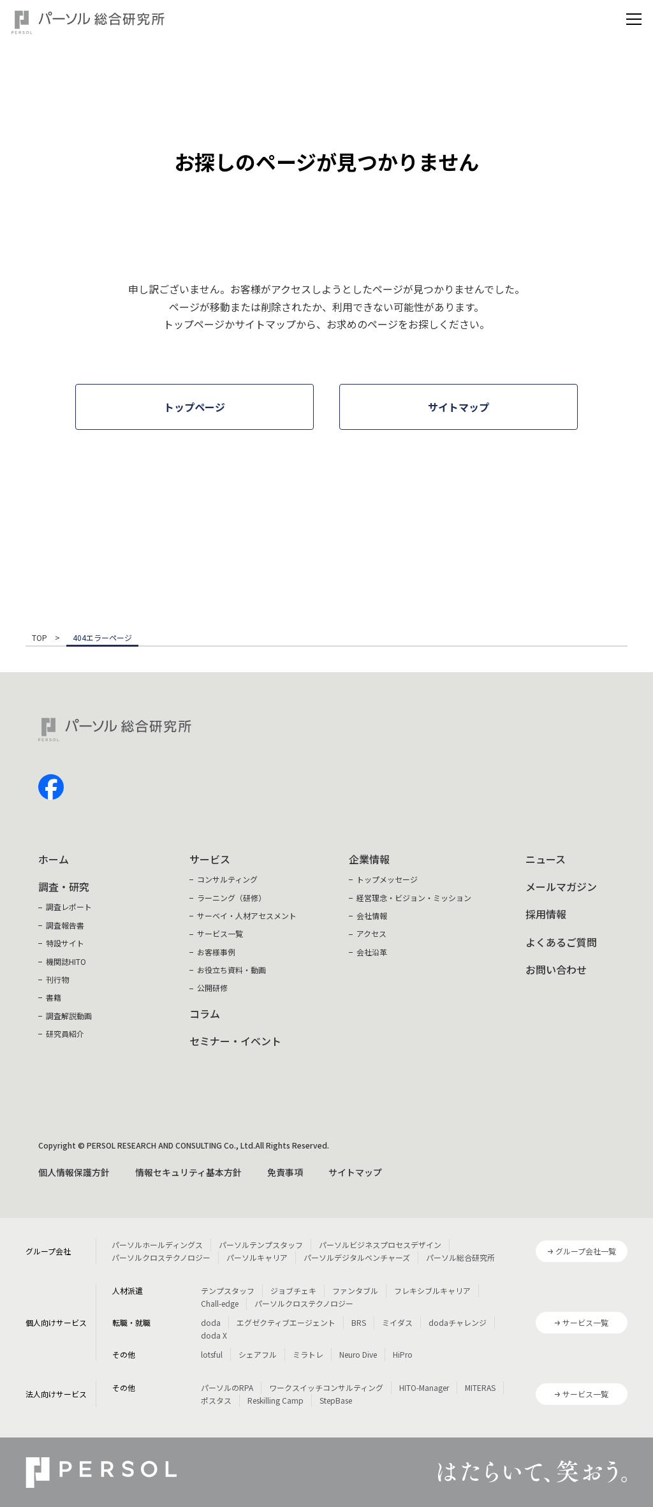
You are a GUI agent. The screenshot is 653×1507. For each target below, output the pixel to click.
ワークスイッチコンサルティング (326, 1387)
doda (211, 1322)
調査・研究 (63, 886)
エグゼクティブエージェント (286, 1322)
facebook (51, 787)
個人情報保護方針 (74, 1172)
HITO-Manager (424, 1387)
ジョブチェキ (293, 1290)
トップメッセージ (387, 879)
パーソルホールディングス (157, 1244)
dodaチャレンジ (458, 1322)
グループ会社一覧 (585, 1251)
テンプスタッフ (227, 1290)
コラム (204, 1013)
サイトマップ (355, 1172)
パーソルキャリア (257, 1257)
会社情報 (371, 915)
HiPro (403, 1354)
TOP (39, 638)
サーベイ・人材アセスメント (247, 915)
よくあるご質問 (561, 942)
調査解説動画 (69, 1015)
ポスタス (216, 1400)
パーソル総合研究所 (460, 1257)
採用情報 (545, 914)
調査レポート (69, 906)
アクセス (371, 933)
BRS (358, 1322)
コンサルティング (227, 879)
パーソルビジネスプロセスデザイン (380, 1244)
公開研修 (212, 987)
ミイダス (397, 1322)
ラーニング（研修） (231, 897)
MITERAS (480, 1387)
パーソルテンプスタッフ (261, 1244)
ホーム (53, 859)
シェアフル (257, 1354)
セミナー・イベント (235, 1040)
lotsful (212, 1354)
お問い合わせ (556, 969)
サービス (209, 859)
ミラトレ (308, 1354)
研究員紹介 (65, 1033)
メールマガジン (561, 886)
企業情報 (369, 859)
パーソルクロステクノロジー (161, 1257)
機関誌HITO (66, 961)
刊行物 (57, 979)
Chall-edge (219, 1303)
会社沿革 (371, 951)
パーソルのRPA (227, 1387)
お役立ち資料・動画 (231, 969)
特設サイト (65, 942)
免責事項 (285, 1172)
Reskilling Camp (275, 1400)
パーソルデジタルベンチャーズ (357, 1257)
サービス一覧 (220, 933)
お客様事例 (216, 951)
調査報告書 (65, 925)
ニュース (545, 859)
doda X (214, 1335)
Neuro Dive (358, 1354)
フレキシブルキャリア (432, 1290)
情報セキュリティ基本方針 (188, 1172)
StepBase (335, 1400)
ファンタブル (355, 1290)
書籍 (53, 997)
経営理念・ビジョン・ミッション (413, 897)
